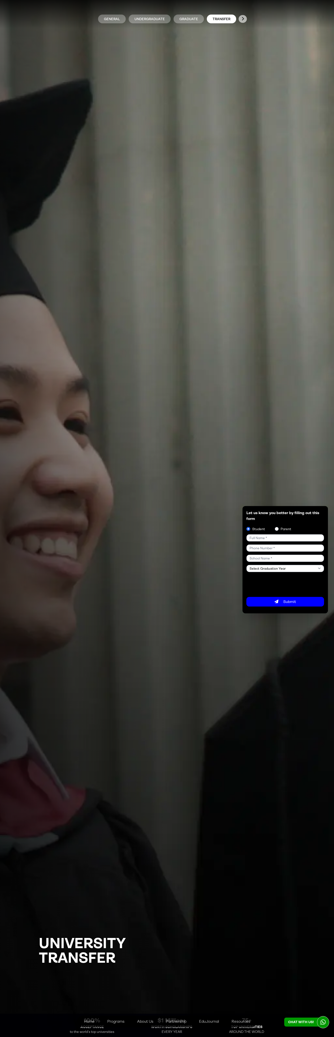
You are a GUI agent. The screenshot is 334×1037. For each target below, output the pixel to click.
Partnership (176, 1021)
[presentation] (283, 584)
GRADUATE (188, 19)
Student (258, 529)
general (112, 19)
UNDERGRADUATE (149, 19)
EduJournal (209, 1021)
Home (89, 1021)
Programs (116, 1021)
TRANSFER (221, 19)
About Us (145, 1021)
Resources (241, 1021)
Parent (286, 529)
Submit (285, 601)
